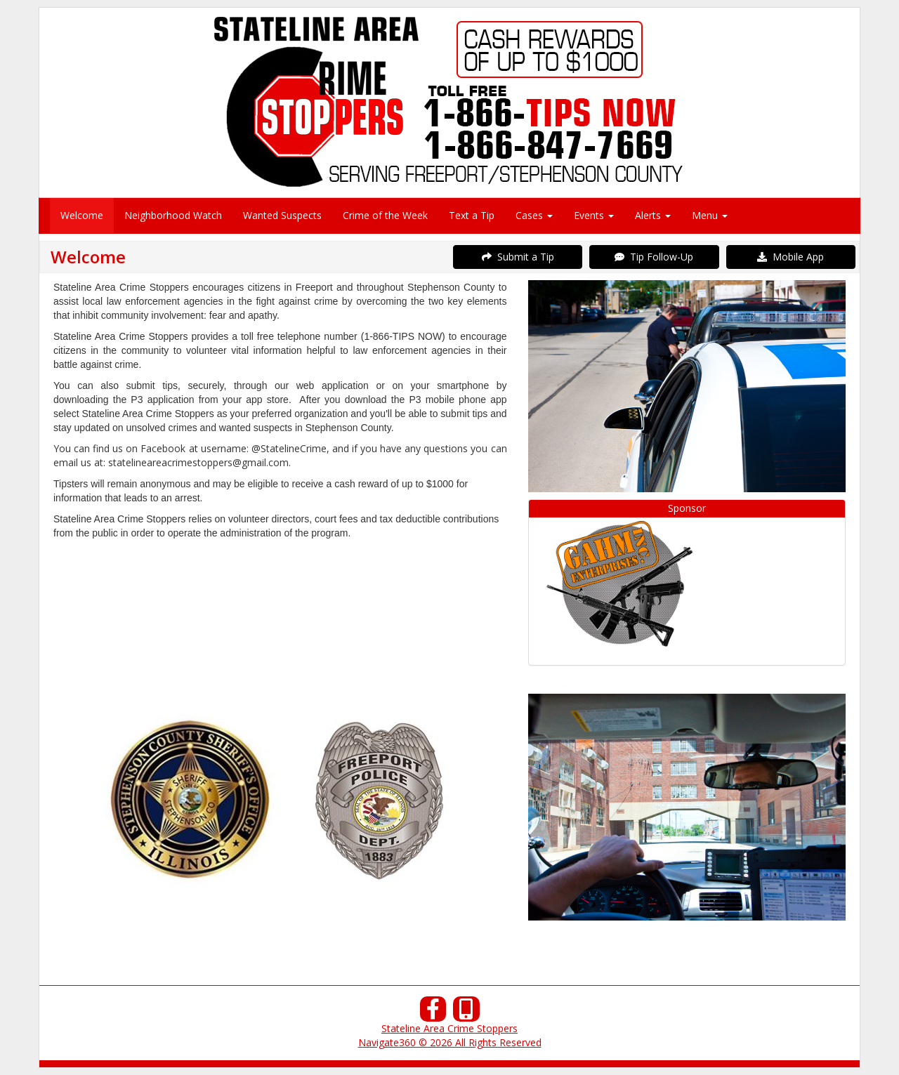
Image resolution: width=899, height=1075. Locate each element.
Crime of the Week (385, 215)
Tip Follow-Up (654, 256)
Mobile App (790, 256)
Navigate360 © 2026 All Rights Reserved (450, 1042)
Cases (534, 215)
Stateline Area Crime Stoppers (449, 1028)
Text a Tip (471, 215)
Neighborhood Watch (173, 215)
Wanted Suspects (282, 215)
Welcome (81, 215)
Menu (710, 215)
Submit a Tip (518, 256)
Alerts (653, 215)
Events (594, 215)
